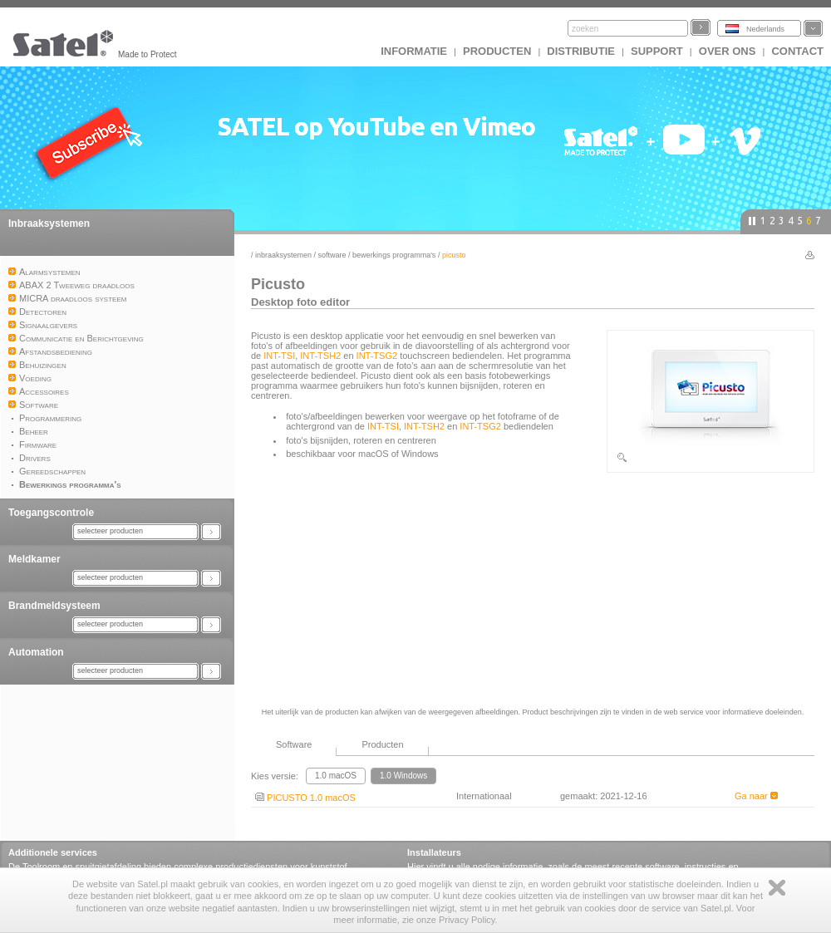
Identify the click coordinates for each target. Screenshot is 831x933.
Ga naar (756, 796)
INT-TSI (279, 356)
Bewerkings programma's (393, 255)
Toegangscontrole (51, 512)
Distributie (581, 51)
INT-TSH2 (320, 356)
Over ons (727, 51)
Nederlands (765, 29)
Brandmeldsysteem (54, 605)
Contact (797, 51)
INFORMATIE (414, 51)
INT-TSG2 (377, 356)
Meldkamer (34, 559)
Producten (497, 51)
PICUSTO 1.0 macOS (305, 798)
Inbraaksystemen (49, 223)
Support (657, 51)
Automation (36, 652)
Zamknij (777, 888)
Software (332, 255)
